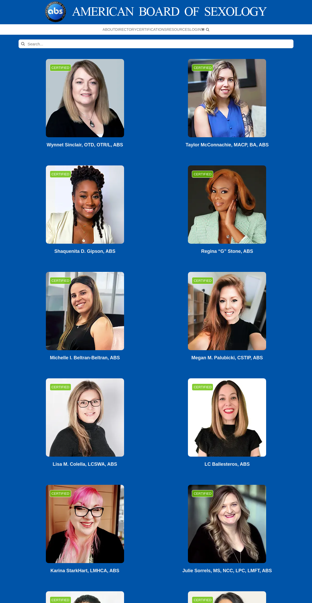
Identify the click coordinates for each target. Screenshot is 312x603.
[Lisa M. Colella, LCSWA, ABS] (85, 417)
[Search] (23, 43)
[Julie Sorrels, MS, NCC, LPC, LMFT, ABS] (227, 524)
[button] (207, 29)
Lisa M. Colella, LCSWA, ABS (85, 464)
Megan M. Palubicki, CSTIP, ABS (227, 357)
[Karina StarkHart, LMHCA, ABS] (85, 524)
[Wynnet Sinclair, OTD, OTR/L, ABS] (85, 98)
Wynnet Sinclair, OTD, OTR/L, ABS (85, 144)
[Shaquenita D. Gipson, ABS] (85, 204)
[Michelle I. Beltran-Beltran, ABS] (85, 311)
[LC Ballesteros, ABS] (227, 417)
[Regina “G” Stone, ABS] (227, 204)
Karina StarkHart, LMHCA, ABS (84, 570)
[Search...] (156, 43)
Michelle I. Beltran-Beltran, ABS (85, 357)
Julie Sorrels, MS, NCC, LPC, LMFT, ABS (227, 570)
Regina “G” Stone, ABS (227, 251)
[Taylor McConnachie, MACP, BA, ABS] (227, 98)
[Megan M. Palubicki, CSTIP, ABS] (227, 311)
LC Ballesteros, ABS (227, 464)
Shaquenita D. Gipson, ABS (84, 251)
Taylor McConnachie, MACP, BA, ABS (227, 144)
